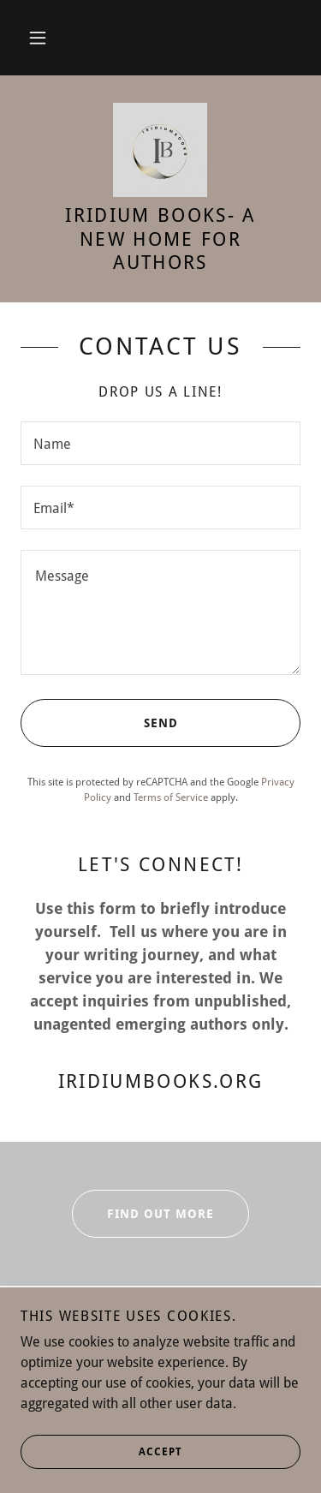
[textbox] (160, 443)
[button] (38, 38)
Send (99, 723)
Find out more (143, 1214)
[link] (160, 150)
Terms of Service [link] (171, 797)
